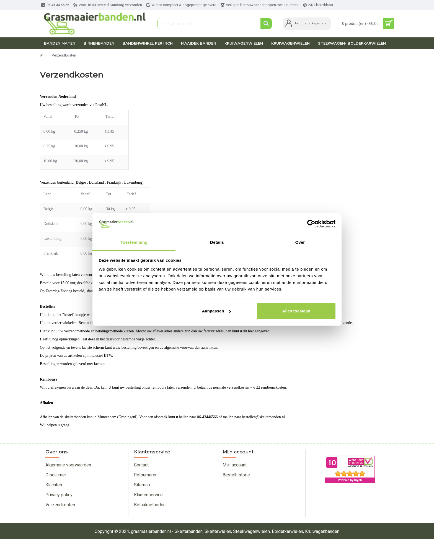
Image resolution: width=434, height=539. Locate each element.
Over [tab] (300, 242)
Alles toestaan (296, 311)
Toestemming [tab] (134, 242)
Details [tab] (217, 242)
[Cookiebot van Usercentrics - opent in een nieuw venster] (311, 224)
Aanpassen (216, 311)
